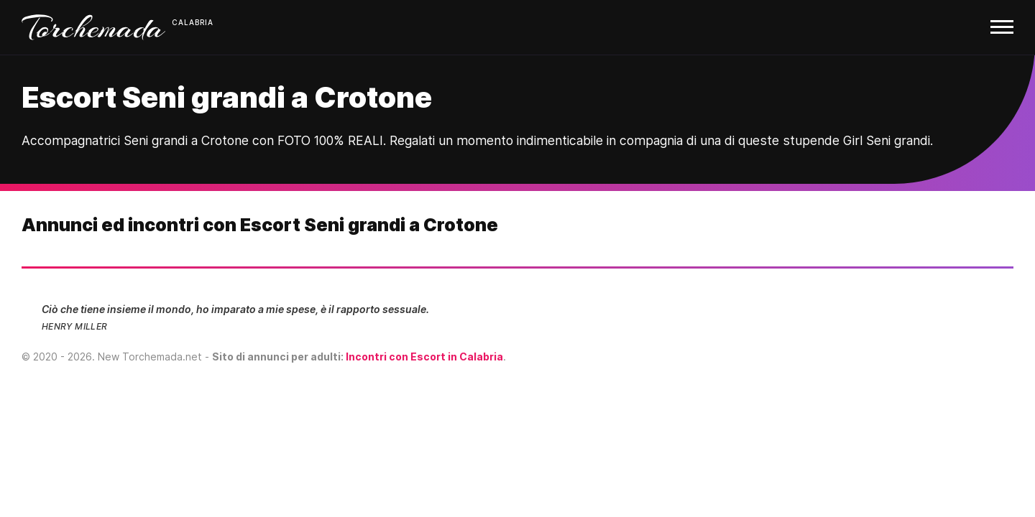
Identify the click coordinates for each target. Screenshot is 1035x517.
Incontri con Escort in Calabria (424, 356)
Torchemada (93, 27)
